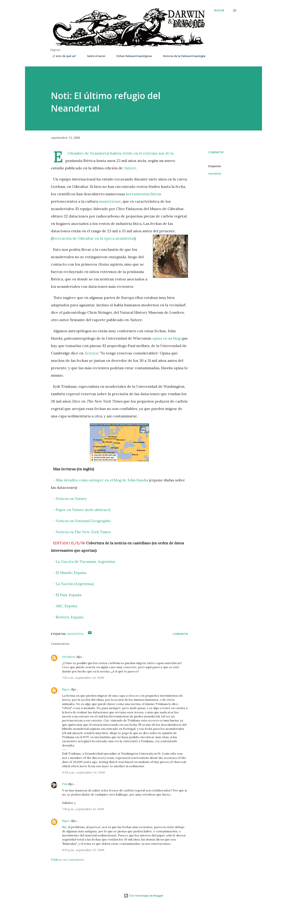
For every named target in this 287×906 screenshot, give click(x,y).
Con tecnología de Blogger (143, 895)
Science (91, 353)
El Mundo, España (71, 572)
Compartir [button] (215, 152)
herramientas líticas (143, 194)
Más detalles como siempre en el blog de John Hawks (102, 480)
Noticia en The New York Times (83, 532)
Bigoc (66, 689)
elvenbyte (69, 657)
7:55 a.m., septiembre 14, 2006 (83, 677)
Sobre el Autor (94, 56)
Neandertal (99, 153)
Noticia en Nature (71, 498)
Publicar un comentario (67, 859)
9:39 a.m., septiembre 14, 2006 (83, 772)
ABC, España (66, 606)
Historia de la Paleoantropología (182, 56)
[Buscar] (219, 10)
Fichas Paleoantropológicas (132, 56)
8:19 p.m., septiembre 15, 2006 (83, 850)
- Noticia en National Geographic (82, 520)
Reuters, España (70, 617)
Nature (130, 168)
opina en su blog (166, 338)
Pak (64, 784)
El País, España (68, 594)
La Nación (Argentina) (75, 583)
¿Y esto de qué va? (62, 56)
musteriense (110, 201)
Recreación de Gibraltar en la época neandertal (93, 238)
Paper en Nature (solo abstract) (83, 509)
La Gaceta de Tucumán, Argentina (85, 561)
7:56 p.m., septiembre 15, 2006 (83, 809)
